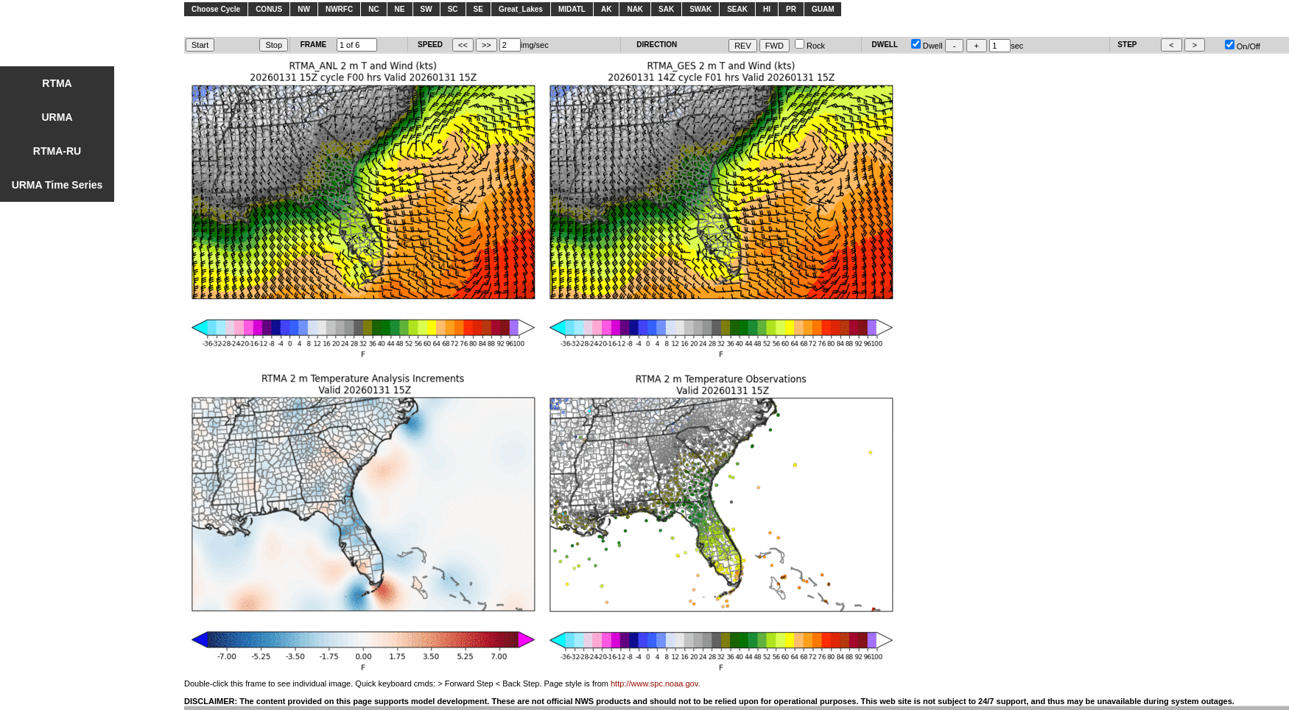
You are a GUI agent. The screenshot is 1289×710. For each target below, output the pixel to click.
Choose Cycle (216, 9)
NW (304, 9)
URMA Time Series (57, 185)
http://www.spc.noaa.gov (654, 683)
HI (766, 9)
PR (791, 9)
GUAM (823, 9)
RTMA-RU (57, 151)
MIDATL (572, 9)
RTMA (56, 83)
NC (373, 9)
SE (478, 9)
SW (426, 9)
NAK (635, 9)
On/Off (1242, 46)
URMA (57, 117)
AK (606, 9)
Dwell (927, 45)
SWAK (700, 9)
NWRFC (339, 9)
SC (453, 9)
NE (400, 9)
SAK (666, 9)
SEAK (737, 9)
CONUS (269, 9)
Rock (810, 45)
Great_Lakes (521, 9)
